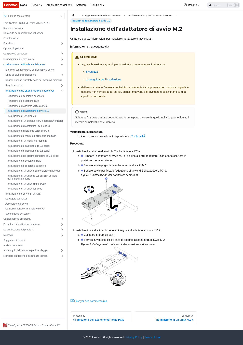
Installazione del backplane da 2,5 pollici (28, 145)
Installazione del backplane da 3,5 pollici (28, 150)
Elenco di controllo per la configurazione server (30, 69)
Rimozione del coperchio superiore (25, 96)
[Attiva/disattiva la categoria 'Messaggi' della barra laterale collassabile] (62, 235)
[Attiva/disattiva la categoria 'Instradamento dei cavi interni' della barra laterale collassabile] (62, 59)
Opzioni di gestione (13, 48)
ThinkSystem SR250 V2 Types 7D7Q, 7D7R (26, 23)
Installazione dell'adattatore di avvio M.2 (28, 110)
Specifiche (8, 43)
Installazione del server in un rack (22, 193)
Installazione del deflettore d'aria (24, 160)
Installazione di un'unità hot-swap (24, 188)
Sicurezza (92, 71)
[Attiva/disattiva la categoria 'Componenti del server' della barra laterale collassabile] (62, 54)
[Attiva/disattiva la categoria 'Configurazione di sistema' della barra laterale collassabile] (62, 219)
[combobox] (8, 16)
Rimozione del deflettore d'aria (23, 100)
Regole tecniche (13, 85)
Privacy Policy (134, 337)
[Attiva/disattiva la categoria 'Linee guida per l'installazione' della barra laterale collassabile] (62, 75)
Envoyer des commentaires (88, 301)
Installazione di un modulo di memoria (27, 140)
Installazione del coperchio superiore (26, 165)
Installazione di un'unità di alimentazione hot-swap (33, 170)
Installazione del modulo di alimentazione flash (31, 136)
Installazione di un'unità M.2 (21, 116)
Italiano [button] (190, 5)
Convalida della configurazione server (25, 208)
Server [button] (35, 5)
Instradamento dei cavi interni (18, 59)
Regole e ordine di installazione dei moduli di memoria (33, 80)
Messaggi (8, 235)
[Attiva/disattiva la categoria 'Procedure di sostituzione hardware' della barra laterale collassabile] (62, 224)
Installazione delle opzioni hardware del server (29, 90)
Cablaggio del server (16, 198)
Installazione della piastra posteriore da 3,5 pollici (33, 155)
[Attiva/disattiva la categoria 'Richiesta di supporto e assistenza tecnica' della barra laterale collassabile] (62, 256)
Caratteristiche (11, 38)
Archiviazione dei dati (59, 5)
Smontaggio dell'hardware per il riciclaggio (25, 250)
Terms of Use (152, 337)
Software (81, 5)
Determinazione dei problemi (18, 229)
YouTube (138, 136)
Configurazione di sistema (17, 218)
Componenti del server (15, 53)
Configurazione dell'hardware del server (24, 64)
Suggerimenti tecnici (14, 240)
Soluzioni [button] (96, 5)
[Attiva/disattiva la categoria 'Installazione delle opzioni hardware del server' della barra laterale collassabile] (62, 91)
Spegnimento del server (17, 213)
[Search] (223, 5)
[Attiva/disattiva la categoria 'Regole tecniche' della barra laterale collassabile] (62, 85)
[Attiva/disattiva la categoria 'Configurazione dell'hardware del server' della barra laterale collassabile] (62, 64)
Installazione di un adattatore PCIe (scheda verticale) (35, 120)
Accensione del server (17, 203)
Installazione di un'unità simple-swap (26, 183)
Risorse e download (13, 28)
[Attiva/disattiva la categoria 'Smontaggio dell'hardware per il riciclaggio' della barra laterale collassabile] (62, 250)
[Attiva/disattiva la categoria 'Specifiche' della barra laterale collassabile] (62, 43)
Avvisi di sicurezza (13, 245)
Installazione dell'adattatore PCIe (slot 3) (28, 126)
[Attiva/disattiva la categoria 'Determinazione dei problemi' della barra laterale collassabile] (62, 229)
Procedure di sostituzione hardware (21, 224)
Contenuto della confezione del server (23, 33)
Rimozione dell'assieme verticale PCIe (27, 106)
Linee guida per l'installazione (20, 74)
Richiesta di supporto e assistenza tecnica (25, 255)
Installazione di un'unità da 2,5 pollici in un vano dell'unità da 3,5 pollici (32, 177)
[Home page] (73, 15)
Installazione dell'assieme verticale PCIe (28, 130)
